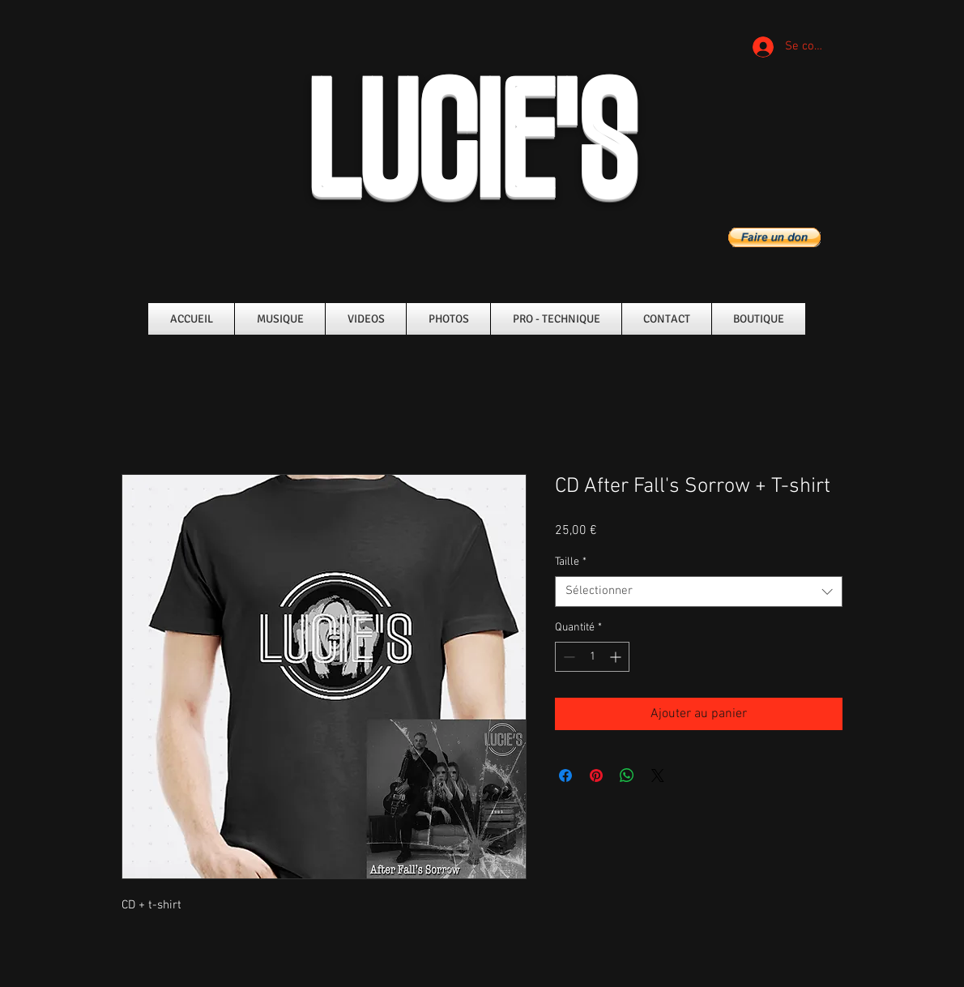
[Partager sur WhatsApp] (627, 775)
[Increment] (617, 657)
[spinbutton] (592, 657)
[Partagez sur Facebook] (565, 775)
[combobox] (698, 591)
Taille (571, 562)
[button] (774, 237)
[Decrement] (567, 657)
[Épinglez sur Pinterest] (596, 775)
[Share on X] (658, 775)
